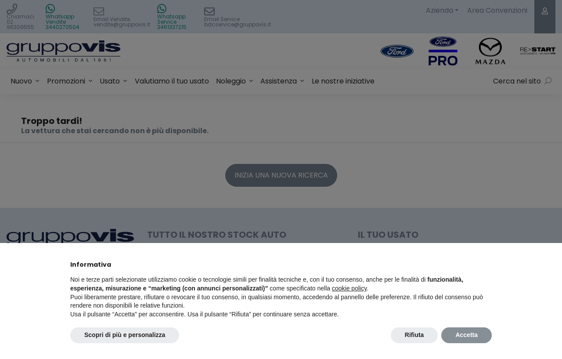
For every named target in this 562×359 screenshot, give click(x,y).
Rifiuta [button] (414, 334)
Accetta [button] (466, 334)
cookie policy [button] (349, 288)
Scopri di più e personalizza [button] (124, 334)
